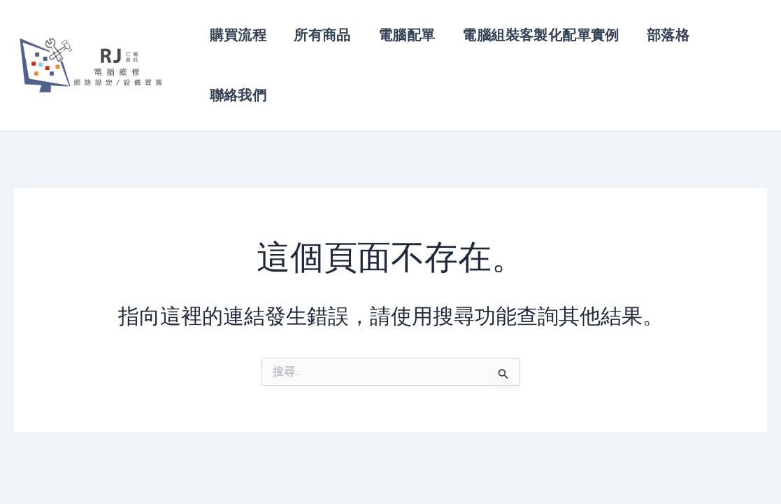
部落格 (658, 36)
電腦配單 (401, 36)
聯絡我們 (237, 109)
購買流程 (237, 36)
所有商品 (319, 36)
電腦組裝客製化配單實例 (533, 36)
